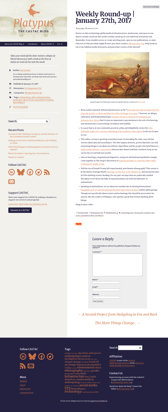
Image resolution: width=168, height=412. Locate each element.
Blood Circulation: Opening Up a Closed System (28, 153)
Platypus (33, 22)
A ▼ (59, 44)
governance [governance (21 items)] (69, 374)
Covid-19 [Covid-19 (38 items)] (94, 361)
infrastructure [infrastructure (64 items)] (75, 376)
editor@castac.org (136, 43)
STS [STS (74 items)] (68, 388)
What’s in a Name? (16, 157)
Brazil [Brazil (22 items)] (87, 359)
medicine (147, 213)
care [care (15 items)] (91, 359)
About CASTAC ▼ (47, 44)
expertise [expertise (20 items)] (87, 371)
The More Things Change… (117, 323)
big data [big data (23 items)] (81, 359)
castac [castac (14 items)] (95, 359)
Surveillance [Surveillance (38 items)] (78, 388)
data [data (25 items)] (66, 365)
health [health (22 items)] (77, 374)
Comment (97, 252)
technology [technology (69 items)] (73, 391)
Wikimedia (141, 102)
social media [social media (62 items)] (88, 385)
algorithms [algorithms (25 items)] (83, 353)
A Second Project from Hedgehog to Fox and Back (117, 314)
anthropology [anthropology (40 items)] (73, 356)
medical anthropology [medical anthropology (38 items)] (79, 381)
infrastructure (138, 213)
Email (95, 287)
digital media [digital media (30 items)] (83, 364)
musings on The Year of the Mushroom (124, 172)
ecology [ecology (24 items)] (68, 368)
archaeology (125, 213)
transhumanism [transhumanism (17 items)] (87, 392)
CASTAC (112, 360)
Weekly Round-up (112, 213)
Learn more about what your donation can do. (27, 204)
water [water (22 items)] (96, 392)
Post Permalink (83, 213)
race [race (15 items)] (71, 386)
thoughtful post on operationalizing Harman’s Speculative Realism (110, 190)
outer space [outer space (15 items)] (96, 382)
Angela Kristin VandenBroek (98, 401)
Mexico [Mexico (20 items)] (90, 383)
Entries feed (25, 389)
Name (95, 280)
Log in (22, 385)
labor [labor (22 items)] (87, 377)
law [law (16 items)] (76, 380)
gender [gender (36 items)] (95, 370)
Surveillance (99, 215)
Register (23, 381)
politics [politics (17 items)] (67, 386)
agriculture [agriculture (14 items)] (74, 353)
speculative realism (87, 215)
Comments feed (26, 393)
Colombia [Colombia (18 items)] (84, 362)
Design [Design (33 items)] (72, 364)
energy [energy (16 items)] (74, 368)
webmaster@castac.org (122, 382)
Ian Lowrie (81, 28)
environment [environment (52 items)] (85, 367)
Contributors (33, 44)
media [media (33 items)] (80, 379)
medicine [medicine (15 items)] (84, 382)
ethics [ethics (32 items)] (98, 367)
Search (12, 121)
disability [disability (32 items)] (96, 364)
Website (95, 294)
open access (28, 100)
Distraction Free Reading (151, 7)
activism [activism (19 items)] (68, 353)
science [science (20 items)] (76, 386)
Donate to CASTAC (20, 210)
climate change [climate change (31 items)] (73, 362)
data (131, 213)
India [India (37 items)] (83, 373)
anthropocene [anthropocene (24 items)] (95, 353)
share (79, 224)
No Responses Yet (97, 213)
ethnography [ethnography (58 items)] (74, 370)
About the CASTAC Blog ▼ (14, 44)
